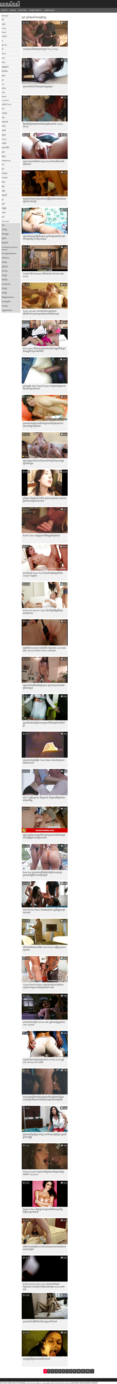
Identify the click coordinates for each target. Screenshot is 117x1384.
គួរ (3, 80)
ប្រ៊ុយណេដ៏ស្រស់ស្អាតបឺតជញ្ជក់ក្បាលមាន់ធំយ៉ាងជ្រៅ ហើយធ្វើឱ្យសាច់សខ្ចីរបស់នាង (44, 836)
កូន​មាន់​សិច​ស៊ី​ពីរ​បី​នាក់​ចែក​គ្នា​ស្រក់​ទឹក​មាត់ (40, 1321)
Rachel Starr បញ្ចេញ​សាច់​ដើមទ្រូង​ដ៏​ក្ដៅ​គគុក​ (41, 535)
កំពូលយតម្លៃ (23, 10)
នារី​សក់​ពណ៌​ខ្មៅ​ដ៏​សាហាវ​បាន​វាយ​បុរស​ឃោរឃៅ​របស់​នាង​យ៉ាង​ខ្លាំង (44, 1248)
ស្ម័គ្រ (3, 191)
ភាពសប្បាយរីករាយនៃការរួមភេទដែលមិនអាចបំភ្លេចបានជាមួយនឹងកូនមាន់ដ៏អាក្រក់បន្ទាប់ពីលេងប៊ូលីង (43, 1098)
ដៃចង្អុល (5, 173)
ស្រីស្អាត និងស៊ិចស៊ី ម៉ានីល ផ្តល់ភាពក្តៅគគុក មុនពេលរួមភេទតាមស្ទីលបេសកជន (44, 499)
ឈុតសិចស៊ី (10, 4)
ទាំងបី (4, 130)
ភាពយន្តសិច (6, 301)
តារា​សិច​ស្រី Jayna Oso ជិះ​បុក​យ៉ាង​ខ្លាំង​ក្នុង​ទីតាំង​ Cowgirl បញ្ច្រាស (43, 574)
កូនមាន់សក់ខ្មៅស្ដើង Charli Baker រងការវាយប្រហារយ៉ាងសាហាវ (44, 761)
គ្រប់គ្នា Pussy (6, 104)
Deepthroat (6, 160)
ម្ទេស (3, 75)
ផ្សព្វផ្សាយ (5, 67)
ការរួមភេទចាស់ (7, 310)
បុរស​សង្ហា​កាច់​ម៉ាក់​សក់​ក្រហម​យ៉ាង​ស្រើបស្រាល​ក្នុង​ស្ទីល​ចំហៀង (43, 462)
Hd (3, 84)
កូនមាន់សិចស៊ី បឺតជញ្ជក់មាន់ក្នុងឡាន (38, 86)
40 (88, 1371)
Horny (4, 139)
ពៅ (3, 217)
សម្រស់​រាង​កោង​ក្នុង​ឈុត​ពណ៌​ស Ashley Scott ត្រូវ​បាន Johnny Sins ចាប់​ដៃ (43, 1061)
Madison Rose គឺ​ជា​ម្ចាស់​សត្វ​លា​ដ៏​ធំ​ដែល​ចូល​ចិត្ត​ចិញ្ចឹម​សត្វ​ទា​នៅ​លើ (43, 1210)
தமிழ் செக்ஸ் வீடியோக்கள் (60, 1383)
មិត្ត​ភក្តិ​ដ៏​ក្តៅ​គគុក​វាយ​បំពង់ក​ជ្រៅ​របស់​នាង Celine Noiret (43, 125)
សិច (3, 225)
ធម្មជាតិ (4, 195)
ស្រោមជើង (5, 147)
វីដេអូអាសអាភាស (8, 297)
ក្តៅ (3, 108)
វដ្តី (3, 19)
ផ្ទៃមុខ (4, 156)
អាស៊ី (3, 126)
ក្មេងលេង (5, 122)
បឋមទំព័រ (4, 10)
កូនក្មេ (4, 88)
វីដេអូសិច (5, 242)
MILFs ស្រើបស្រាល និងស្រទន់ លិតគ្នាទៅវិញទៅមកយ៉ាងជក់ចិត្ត (44, 799)
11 (83, 1371)
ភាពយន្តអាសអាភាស (9, 253)
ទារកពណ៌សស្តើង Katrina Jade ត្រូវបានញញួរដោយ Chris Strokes (44, 1023)
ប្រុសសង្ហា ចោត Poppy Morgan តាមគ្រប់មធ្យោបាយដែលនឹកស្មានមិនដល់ (44, 387)
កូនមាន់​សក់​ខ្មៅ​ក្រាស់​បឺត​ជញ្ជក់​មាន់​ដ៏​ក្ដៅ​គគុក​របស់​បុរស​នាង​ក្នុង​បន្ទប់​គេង (43, 424)
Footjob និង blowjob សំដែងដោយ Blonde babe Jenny (43, 275)
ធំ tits (4, 53)
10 (78, 1371)
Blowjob (5, 15)
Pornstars (5, 221)
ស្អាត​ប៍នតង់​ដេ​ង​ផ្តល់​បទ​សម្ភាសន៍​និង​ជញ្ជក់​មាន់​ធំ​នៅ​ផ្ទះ (44, 724)
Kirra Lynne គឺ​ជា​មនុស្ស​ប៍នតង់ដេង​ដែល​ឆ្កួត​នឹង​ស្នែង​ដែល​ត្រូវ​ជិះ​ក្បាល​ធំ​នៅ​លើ (44, 349)
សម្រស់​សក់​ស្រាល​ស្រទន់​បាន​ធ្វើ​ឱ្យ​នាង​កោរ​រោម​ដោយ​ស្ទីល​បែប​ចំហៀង (44, 200)
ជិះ (3, 49)
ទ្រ (3, 199)
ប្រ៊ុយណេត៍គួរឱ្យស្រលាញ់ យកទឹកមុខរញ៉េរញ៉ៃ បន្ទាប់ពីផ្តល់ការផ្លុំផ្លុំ (44, 1135)
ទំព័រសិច (5, 280)
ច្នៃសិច (4, 238)
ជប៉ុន (3, 182)
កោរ (3, 58)
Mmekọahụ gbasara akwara (9, 248)
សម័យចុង (13, 10)
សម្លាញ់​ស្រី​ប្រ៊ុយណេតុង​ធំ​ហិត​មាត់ (36, 1358)
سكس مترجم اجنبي (33, 1383)
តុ (2, 40)
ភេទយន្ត (5, 306)
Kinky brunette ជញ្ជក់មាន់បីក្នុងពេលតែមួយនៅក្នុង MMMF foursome (43, 1173)
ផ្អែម (3, 186)
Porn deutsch (21, 1383)
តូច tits (4, 45)
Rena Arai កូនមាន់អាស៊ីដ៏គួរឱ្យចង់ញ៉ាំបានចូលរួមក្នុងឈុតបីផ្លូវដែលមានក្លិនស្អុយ (42, 873)
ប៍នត (3, 62)
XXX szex (3, 1383)
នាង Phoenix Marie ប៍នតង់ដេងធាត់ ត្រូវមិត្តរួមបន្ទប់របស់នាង (44, 911)
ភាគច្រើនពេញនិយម (35, 10)
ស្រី (3, 169)
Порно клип (11, 1383)
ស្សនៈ (4, 24)
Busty (4, 32)
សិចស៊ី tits (5, 258)
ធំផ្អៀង (4, 208)
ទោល (4, 212)
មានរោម (5, 177)
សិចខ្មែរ (4, 229)
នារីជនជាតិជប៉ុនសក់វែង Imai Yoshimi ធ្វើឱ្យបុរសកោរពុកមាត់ (44, 948)
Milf (3, 92)
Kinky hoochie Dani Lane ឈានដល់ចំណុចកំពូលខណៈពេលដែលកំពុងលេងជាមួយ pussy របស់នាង (44, 1287)
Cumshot (5, 100)
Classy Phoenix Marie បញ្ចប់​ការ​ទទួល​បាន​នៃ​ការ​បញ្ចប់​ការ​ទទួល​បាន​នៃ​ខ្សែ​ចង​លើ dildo (43, 986)
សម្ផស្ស (4, 113)
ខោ (3, 164)
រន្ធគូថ (4, 135)
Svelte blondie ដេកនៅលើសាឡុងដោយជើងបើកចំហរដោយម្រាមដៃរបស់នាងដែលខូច (41, 312)
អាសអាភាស (6, 284)
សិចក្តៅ (4, 275)
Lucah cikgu (74, 1383)
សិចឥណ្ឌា (5, 234)
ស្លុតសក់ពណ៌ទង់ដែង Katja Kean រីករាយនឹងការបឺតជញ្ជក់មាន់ (43, 162)
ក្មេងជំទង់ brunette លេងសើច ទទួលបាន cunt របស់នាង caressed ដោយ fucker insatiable (44, 649)
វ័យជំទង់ (5, 71)
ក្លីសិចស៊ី (5, 266)
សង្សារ (4, 143)
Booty (4, 96)
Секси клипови (84, 1383)
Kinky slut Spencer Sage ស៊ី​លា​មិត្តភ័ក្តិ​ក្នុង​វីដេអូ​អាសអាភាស (43, 611)
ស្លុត (3, 152)
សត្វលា (4, 36)
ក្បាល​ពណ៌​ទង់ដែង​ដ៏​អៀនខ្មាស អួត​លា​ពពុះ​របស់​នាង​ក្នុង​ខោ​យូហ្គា (44, 686)
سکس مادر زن (45, 1383)
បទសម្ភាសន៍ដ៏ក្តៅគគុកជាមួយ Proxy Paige (40, 49)
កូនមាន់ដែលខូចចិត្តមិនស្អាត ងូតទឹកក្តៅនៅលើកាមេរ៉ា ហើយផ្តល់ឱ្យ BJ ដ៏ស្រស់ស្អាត (44, 237)
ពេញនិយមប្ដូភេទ (49, 10)
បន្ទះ (3, 117)
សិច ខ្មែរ (4, 271)
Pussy (4, 28)
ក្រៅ (3, 204)
